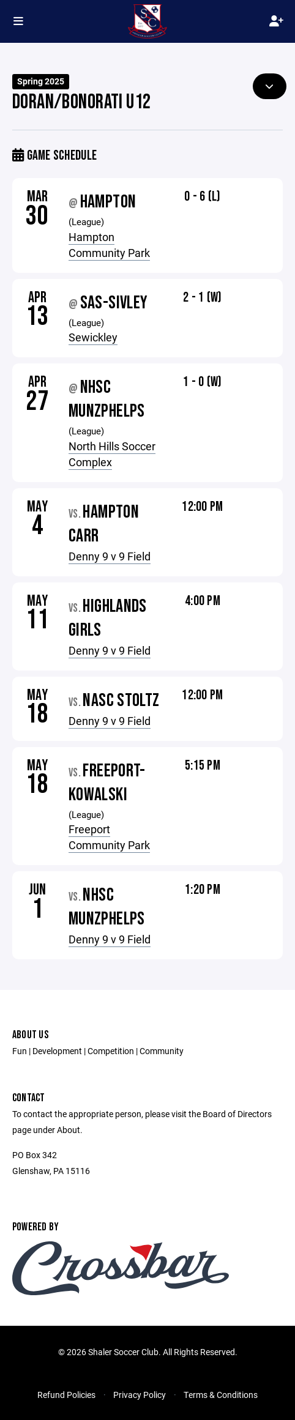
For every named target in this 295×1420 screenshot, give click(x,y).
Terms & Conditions (221, 1394)
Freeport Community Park (109, 837)
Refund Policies (66, 1394)
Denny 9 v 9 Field (110, 556)
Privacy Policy (139, 1394)
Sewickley (93, 337)
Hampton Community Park (109, 244)
